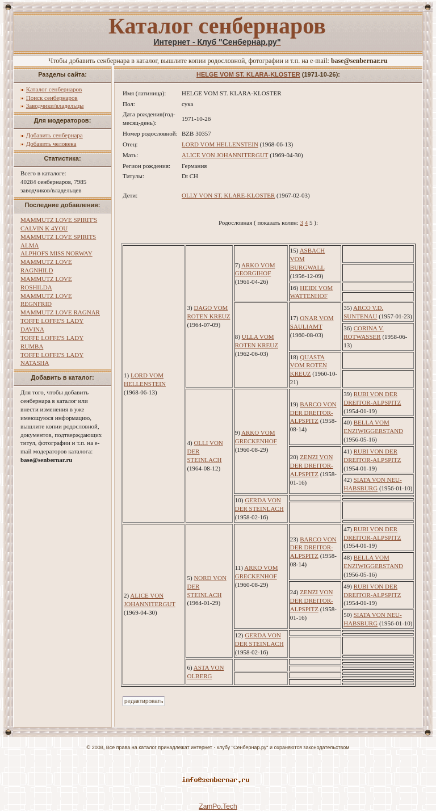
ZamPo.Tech (218, 806)
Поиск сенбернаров (52, 97)
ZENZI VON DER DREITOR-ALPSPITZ (311, 465)
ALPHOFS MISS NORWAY (56, 253)
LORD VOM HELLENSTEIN (220, 144)
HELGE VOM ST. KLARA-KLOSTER (248, 74)
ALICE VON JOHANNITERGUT (225, 155)
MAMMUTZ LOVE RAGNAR (60, 312)
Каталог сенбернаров (54, 89)
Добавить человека (51, 143)
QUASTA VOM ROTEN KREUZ (308, 365)
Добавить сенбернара (54, 135)
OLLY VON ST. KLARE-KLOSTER (228, 195)
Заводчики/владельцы (55, 105)
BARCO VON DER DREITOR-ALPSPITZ (313, 413)
